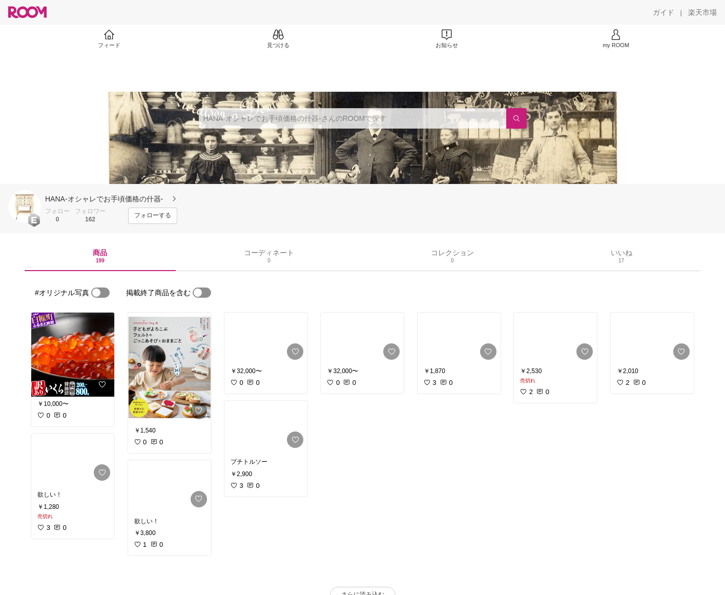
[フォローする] (152, 216)
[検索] (516, 118)
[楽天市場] (702, 12)
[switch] (100, 293)
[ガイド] (663, 12)
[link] (72, 355)
